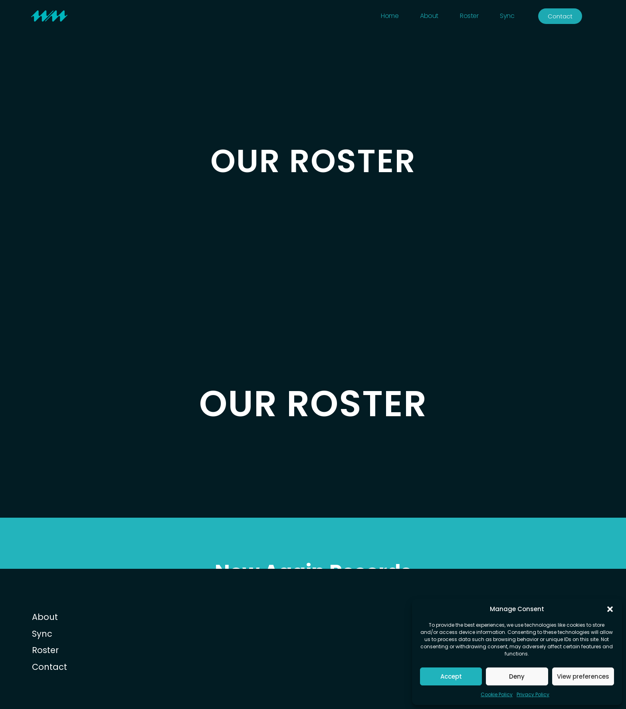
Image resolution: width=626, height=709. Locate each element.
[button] (610, 609)
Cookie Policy (497, 694)
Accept (451, 676)
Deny (517, 676)
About (429, 15)
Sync (507, 15)
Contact (49, 667)
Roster (469, 15)
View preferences (583, 676)
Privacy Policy (533, 694)
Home (389, 15)
